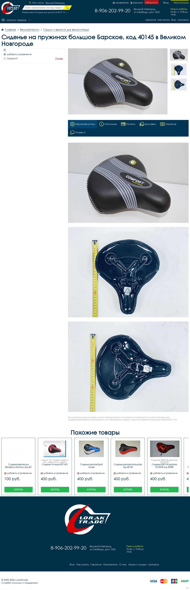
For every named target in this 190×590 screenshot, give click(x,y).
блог (173, 19)
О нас (122, 564)
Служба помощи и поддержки (19, 582)
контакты (183, 19)
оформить (151, 2)
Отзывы (59, 58)
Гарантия (150, 19)
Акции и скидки (137, 564)
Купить (18, 489)
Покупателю (110, 564)
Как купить (163, 19)
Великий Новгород (55, 3)
